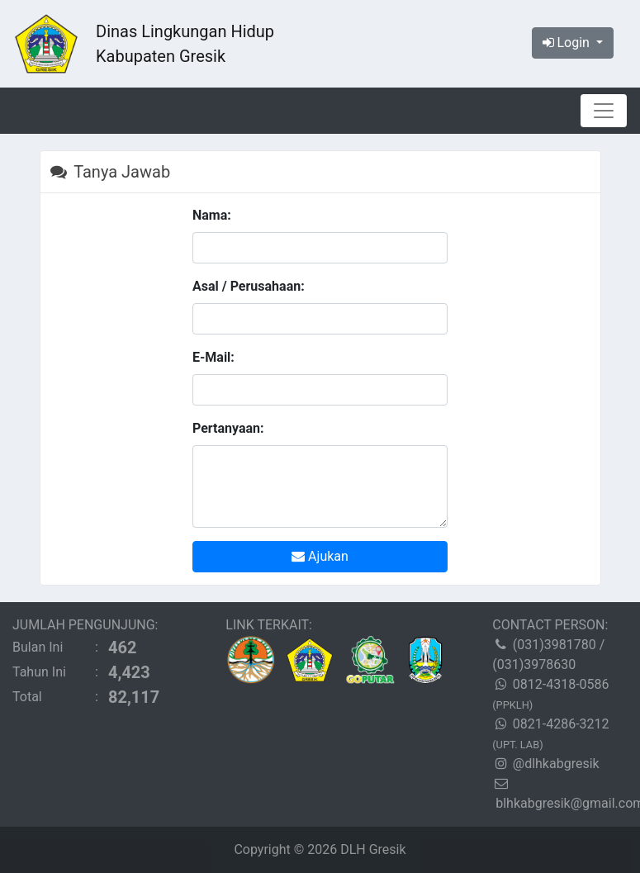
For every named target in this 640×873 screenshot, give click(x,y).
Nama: (211, 215)
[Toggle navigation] (604, 110)
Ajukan (320, 556)
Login (568, 42)
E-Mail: (213, 357)
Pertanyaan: (228, 428)
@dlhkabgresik (556, 763)
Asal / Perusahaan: (248, 286)
